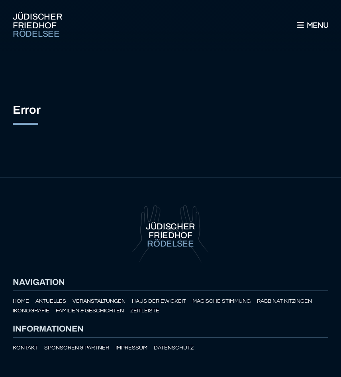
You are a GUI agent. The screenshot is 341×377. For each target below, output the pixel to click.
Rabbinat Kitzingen (284, 301)
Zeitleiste (144, 311)
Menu (312, 26)
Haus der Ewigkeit (159, 301)
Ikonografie (31, 311)
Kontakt (25, 348)
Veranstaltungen (99, 301)
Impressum (131, 348)
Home (21, 301)
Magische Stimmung (221, 301)
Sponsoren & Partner (76, 348)
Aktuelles (50, 301)
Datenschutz (174, 348)
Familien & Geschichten (90, 311)
